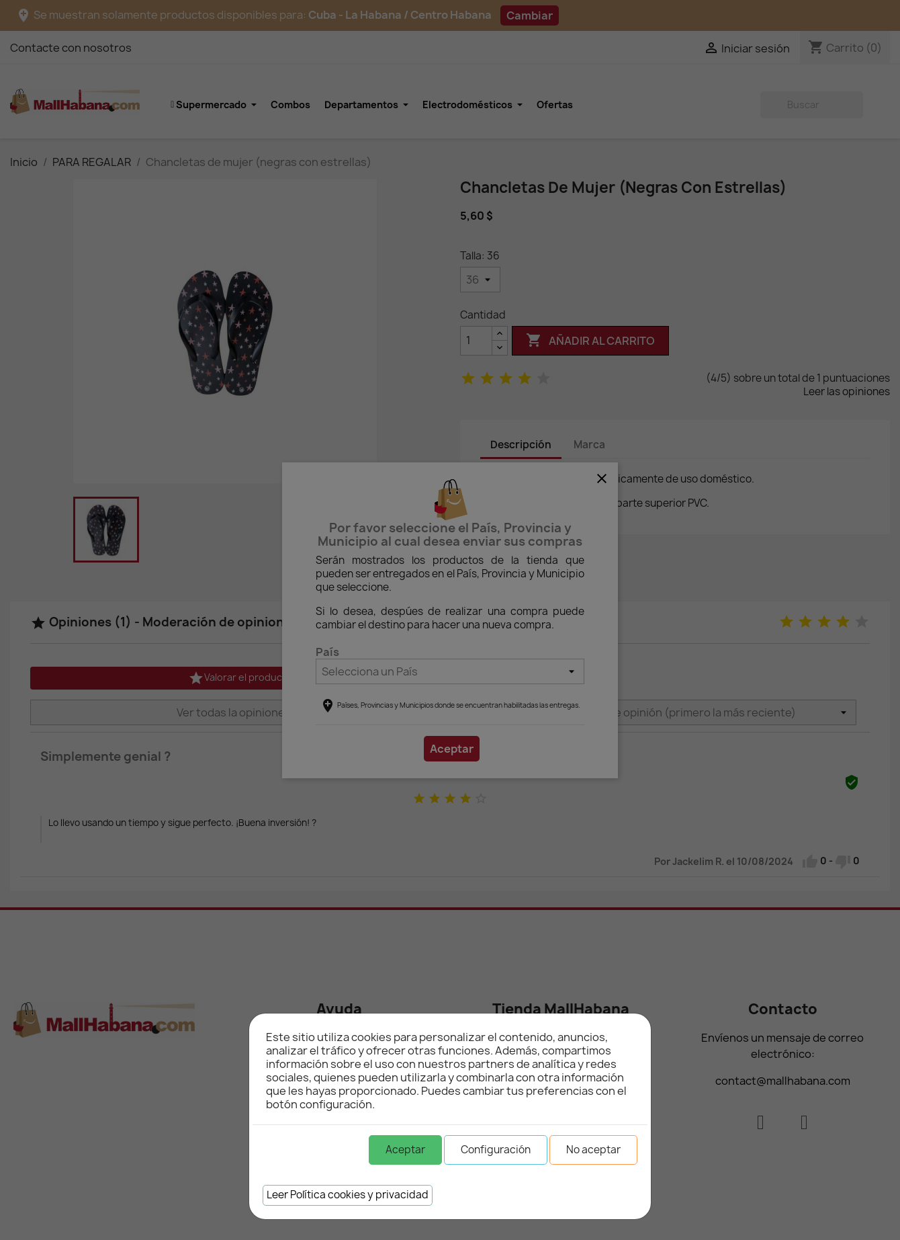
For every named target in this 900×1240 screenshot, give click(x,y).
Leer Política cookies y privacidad (348, 1195)
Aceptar (405, 1150)
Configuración (496, 1150)
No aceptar (593, 1150)
